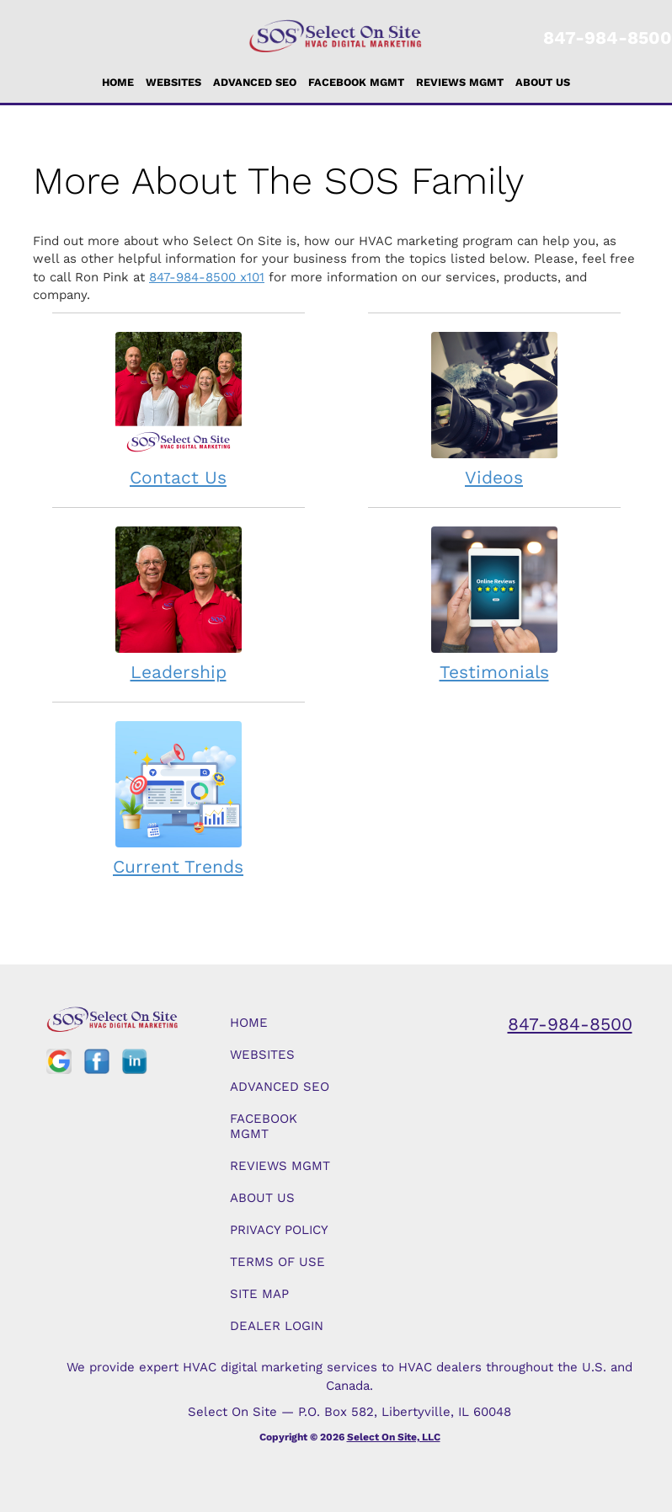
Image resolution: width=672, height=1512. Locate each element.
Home (118, 82)
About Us (542, 82)
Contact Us (178, 409)
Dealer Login (276, 1325)
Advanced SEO (254, 82)
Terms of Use (277, 1261)
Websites (173, 82)
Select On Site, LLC (393, 1437)
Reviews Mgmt (460, 82)
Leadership (178, 603)
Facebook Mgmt (356, 82)
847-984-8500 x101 (206, 277)
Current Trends (178, 798)
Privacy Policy (279, 1229)
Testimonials (494, 603)
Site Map (259, 1293)
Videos (494, 409)
